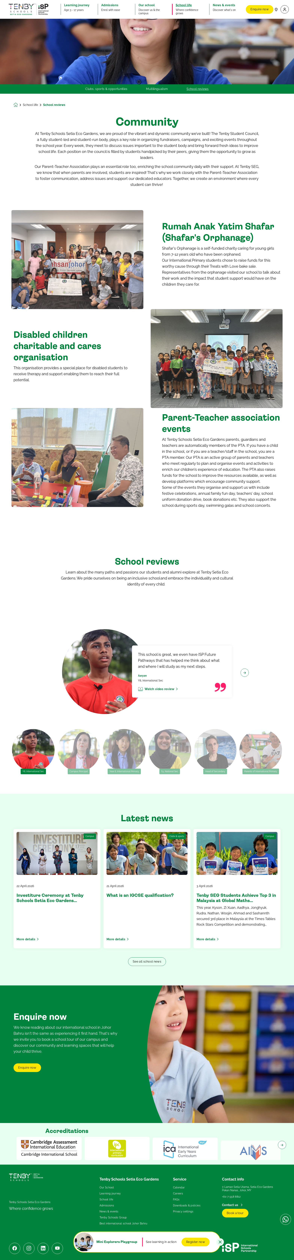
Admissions (107, 1205)
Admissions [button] (109, 5)
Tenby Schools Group (113, 1217)
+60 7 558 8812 (231, 1196)
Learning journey (110, 1193)
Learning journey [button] (77, 5)
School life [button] (184, 5)
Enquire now (259, 9)
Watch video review (161, 706)
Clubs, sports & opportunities (106, 89)
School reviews (197, 89)
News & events (109, 1211)
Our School (107, 1187)
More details (27, 939)
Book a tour (235, 1213)
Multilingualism (157, 89)
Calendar (179, 1187)
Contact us (230, 1205)
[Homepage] (18, 105)
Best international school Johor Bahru (123, 1223)
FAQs (176, 1199)
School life (30, 104)
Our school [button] (147, 5)
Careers (178, 1193)
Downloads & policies (186, 1205)
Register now (195, 1242)
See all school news (147, 961)
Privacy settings (183, 1211)
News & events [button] (224, 5)
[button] (284, 9)
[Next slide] (245, 690)
